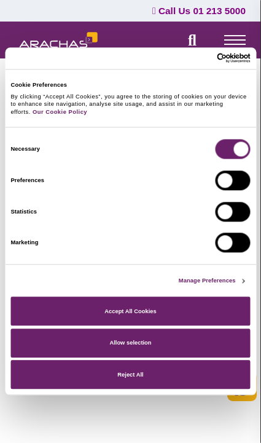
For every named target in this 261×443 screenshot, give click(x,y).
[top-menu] (235, 39)
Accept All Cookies (130, 311)
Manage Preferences (207, 281)
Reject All (130, 375)
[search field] (192, 40)
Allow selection (130, 343)
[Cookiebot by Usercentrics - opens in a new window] (197, 58)
